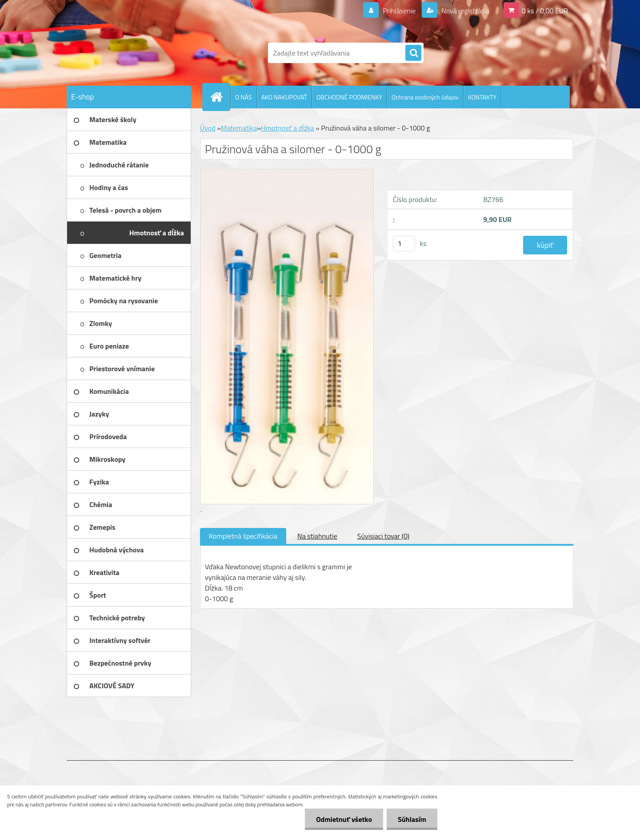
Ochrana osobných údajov (425, 97)
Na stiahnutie (317, 536)
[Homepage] (220, 97)
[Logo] (128, 53)
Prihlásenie (399, 10)
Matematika (239, 128)
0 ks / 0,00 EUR (545, 10)
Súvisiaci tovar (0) (383, 536)
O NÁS (243, 97)
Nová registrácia (464, 10)
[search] (413, 53)
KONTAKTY (482, 97)
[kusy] (404, 243)
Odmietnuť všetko (344, 819)
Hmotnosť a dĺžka (287, 128)
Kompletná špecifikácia (243, 536)
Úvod (208, 128)
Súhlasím (412, 819)
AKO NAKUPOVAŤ (284, 97)
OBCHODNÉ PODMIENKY (349, 97)
